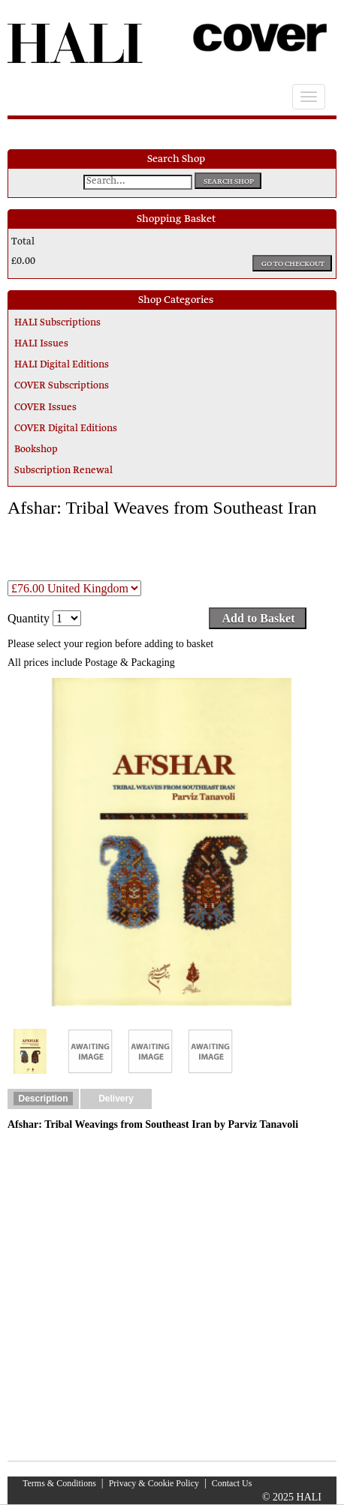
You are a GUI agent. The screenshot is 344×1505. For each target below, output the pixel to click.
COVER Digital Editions (65, 429)
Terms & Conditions (59, 1483)
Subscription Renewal (63, 471)
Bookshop (36, 450)
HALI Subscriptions (57, 323)
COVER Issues (45, 408)
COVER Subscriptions (61, 386)
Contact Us (232, 1483)
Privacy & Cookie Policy (154, 1483)
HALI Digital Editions (61, 365)
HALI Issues (41, 344)
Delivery (116, 1098)
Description (43, 1098)
